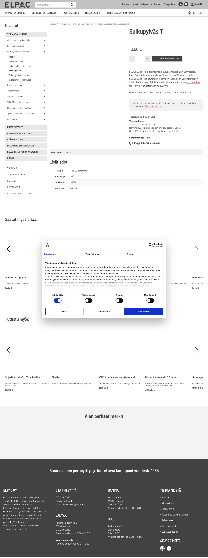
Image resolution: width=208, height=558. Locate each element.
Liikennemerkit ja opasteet (20, 146)
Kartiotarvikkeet (16, 62)
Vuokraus (12, 168)
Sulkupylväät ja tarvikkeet (18, 52)
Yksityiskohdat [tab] (92, 254)
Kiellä (64, 311)
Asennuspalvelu (16, 175)
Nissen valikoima (14, 85)
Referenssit (146, 4)
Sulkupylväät (15, 71)
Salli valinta (104, 311)
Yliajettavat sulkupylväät (20, 80)
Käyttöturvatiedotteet (19, 194)
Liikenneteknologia (15, 46)
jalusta (167, 93)
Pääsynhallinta (73, 14)
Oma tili (196, 4)
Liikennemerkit (94, 14)
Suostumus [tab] (50, 254)
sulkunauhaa (193, 83)
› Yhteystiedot (167, 504)
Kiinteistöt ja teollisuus (45, 14)
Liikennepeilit (13, 120)
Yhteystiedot (169, 4)
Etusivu (126, 4)
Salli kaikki (143, 311)
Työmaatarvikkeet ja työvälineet (20, 114)
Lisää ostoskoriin (171, 59)
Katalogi (11, 181)
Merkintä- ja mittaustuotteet (19, 108)
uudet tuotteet (15, 128)
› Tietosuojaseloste (170, 526)
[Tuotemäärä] (140, 59)
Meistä (135, 4)
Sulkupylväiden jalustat (19, 75)
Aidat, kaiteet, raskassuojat (18, 40)
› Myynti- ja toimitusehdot (174, 515)
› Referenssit (167, 509)
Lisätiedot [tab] (56, 153)
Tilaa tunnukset (152, 107)
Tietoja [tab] (130, 254)
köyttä (137, 86)
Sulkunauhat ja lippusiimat (21, 66)
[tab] (69, 153)
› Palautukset (167, 521)
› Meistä (164, 498)
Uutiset (157, 4)
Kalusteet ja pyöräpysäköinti (124, 14)
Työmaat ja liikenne (17, 14)
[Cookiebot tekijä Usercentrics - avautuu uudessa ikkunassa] (151, 245)
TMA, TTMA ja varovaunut (17, 103)
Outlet (10, 158)
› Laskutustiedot (169, 532)
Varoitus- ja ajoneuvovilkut (18, 97)
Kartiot (12, 57)
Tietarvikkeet (13, 91)
